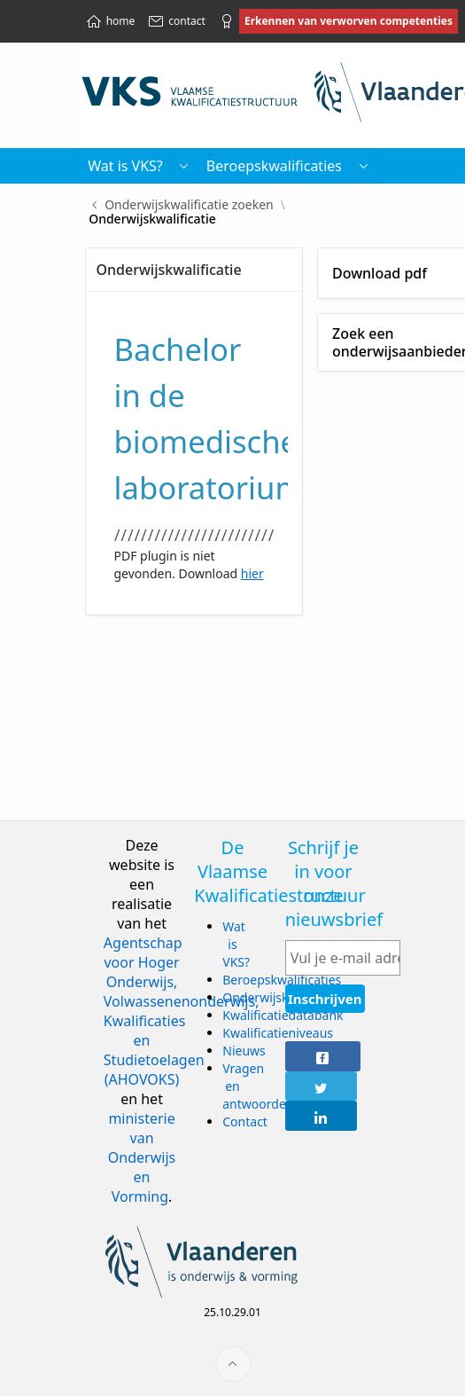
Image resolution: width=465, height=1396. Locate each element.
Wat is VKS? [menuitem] (125, 166)
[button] (184, 166)
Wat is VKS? (236, 944)
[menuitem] (364, 166)
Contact (244, 1121)
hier (252, 573)
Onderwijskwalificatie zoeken (189, 205)
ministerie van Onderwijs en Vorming (141, 1157)
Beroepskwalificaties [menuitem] (274, 166)
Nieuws (244, 1050)
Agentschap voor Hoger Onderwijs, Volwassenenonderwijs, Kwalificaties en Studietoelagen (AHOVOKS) (182, 1011)
